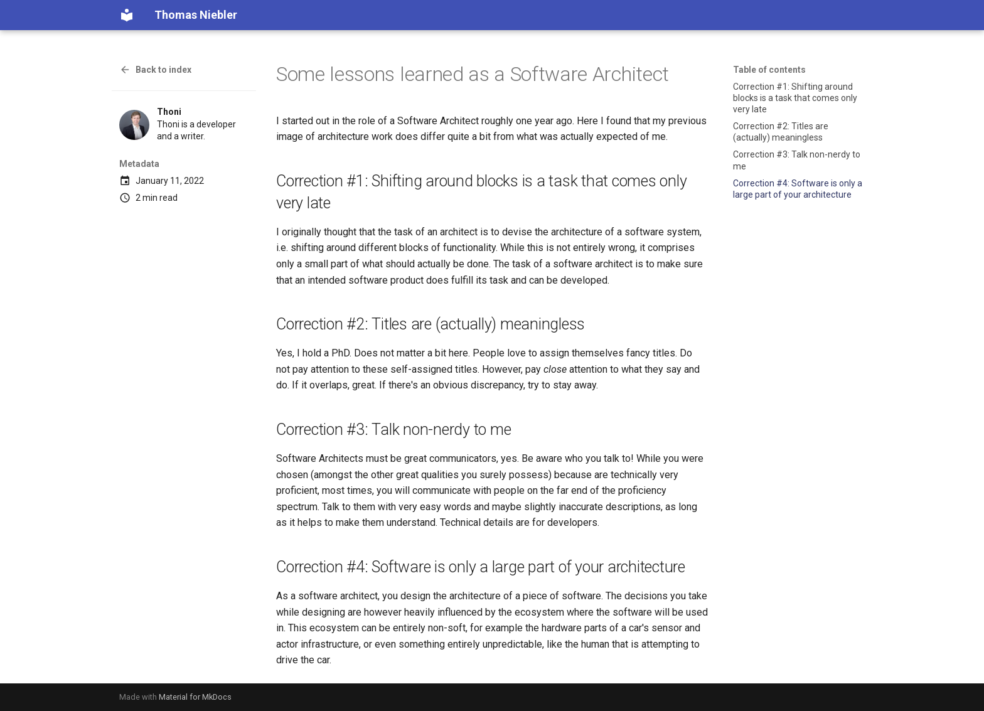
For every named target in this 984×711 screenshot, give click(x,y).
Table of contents (769, 70)
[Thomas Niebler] (126, 15)
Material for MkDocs (195, 697)
